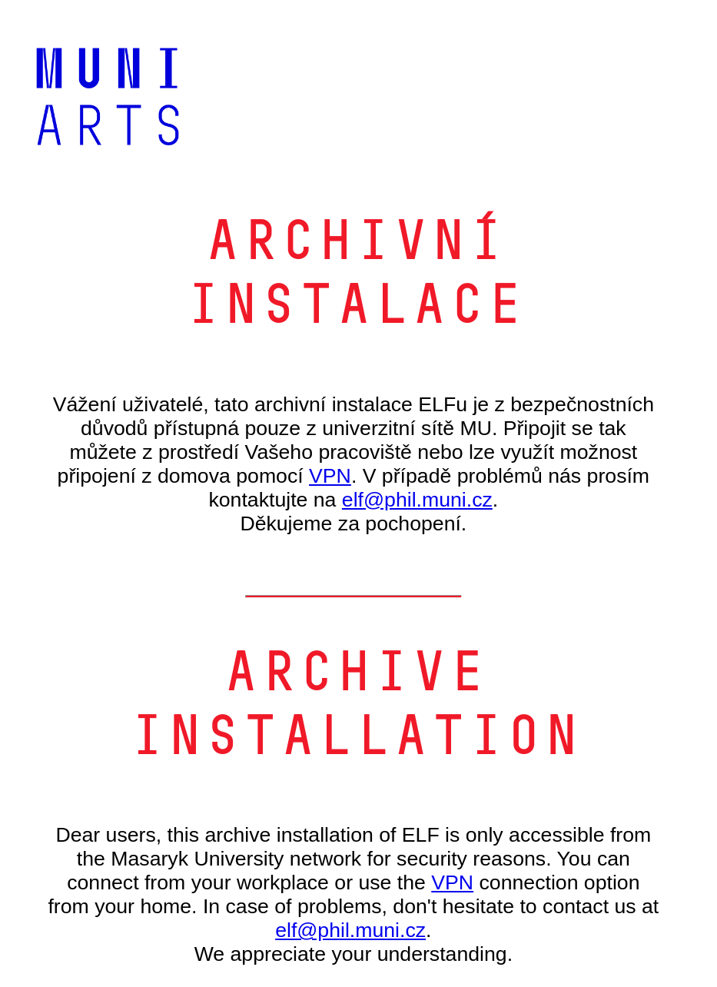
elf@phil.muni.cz (417, 499)
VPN (330, 475)
